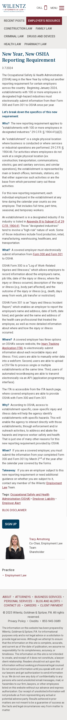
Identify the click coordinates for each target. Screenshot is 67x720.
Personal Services (18, 601)
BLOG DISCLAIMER (14, 510)
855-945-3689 (51, 621)
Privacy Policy (17, 621)
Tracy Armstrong (39, 539)
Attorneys (23, 597)
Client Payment (51, 605)
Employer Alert (11, 503)
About (7, 597)
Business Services (48, 597)
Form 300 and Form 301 (48, 254)
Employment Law (15, 575)
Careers (30, 605)
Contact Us (12, 605)
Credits (34, 621)
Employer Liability (44, 498)
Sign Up (11, 524)
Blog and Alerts (48, 601)
